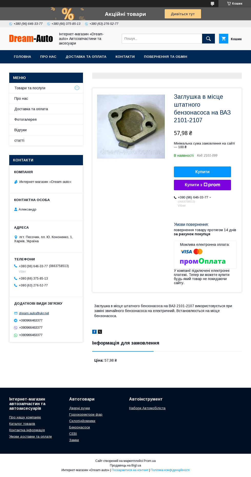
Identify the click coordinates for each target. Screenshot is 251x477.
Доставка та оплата (86, 57)
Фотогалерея (25, 119)
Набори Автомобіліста (147, 408)
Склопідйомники (82, 421)
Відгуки (20, 130)
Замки (74, 440)
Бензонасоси (79, 427)
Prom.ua (150, 461)
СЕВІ (73, 434)
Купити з (202, 185)
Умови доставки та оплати (30, 436)
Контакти (125, 57)
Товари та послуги (29, 88)
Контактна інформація (27, 430)
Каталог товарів (22, 424)
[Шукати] (208, 38)
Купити (202, 172)
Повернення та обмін (165, 57)
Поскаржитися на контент (130, 470)
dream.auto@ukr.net (34, 313)
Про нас (48, 57)
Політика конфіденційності (170, 470)
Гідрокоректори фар (85, 414)
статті (19, 140)
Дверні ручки (79, 408)
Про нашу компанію (25, 417)
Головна (22, 57)
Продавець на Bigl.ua (125, 465)
